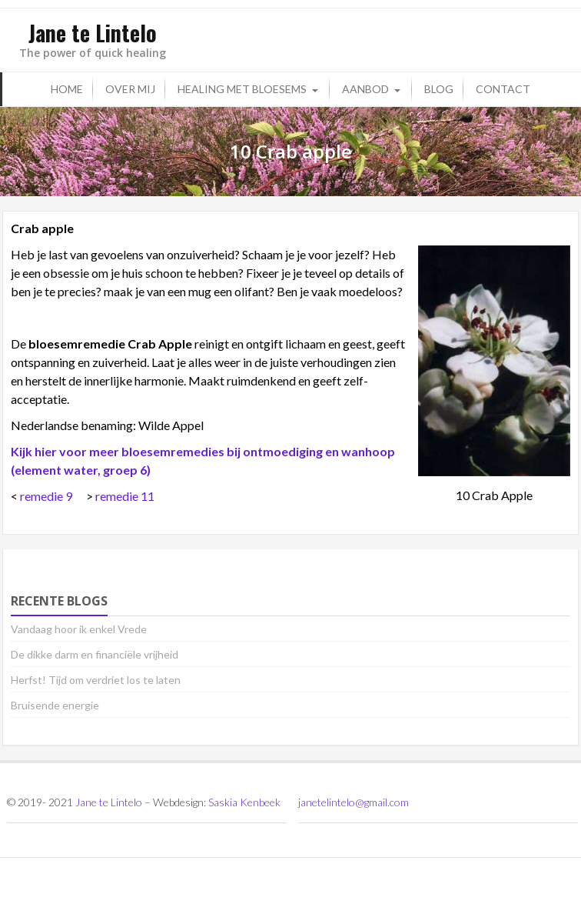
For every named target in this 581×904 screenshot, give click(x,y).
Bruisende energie (55, 705)
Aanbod (365, 88)
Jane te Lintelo (108, 802)
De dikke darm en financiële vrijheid (94, 654)
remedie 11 (124, 496)
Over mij (130, 88)
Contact (503, 88)
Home (67, 88)
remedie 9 (46, 496)
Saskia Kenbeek (244, 802)
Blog (438, 88)
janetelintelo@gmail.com (353, 802)
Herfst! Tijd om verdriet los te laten (96, 679)
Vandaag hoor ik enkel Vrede (79, 628)
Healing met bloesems (242, 88)
